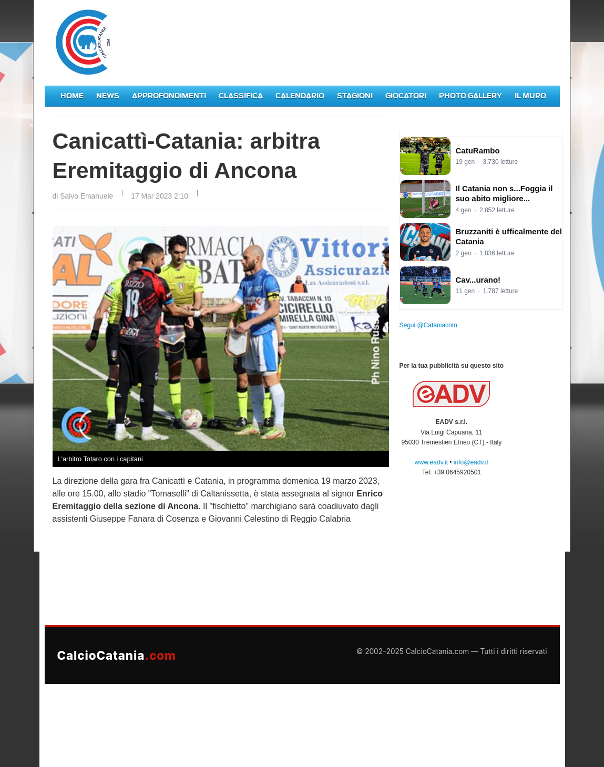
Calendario (299, 95)
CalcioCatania (116, 655)
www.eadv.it (431, 462)
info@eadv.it (471, 462)
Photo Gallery (470, 95)
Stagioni (355, 95)
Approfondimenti (169, 95)
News (107, 95)
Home (72, 95)
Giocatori (405, 95)
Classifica (241, 95)
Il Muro (530, 95)
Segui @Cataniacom (428, 325)
